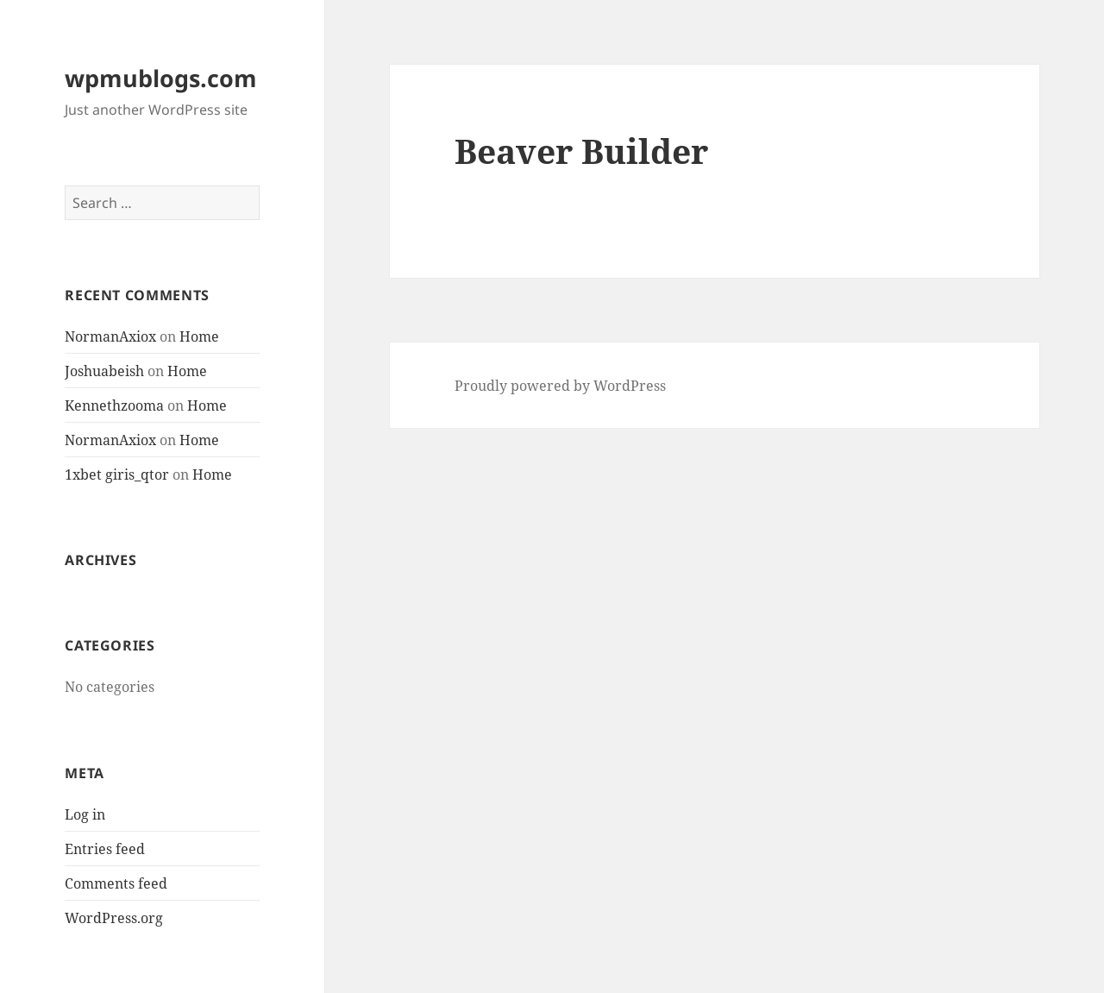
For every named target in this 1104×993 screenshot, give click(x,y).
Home (199, 336)
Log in (85, 814)
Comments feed (116, 883)
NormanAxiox (110, 336)
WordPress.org (114, 917)
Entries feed (105, 848)
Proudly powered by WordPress (560, 385)
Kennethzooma (114, 405)
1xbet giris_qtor (117, 474)
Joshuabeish (104, 370)
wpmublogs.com (161, 78)
